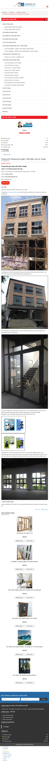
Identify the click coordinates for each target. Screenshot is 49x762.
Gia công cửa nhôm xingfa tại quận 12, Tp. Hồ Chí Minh (24, 646)
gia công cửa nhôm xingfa (13, 192)
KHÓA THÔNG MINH (8, 24)
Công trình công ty (21, 12)
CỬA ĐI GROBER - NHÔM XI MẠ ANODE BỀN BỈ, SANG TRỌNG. (21, 51)
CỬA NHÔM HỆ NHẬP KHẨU (10, 32)
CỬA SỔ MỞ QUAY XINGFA (12, 65)
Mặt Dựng (5, 111)
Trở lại (37, 509)
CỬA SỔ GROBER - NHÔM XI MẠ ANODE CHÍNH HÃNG (19, 48)
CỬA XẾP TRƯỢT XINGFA (11, 72)
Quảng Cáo (6, 154)
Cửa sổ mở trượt (7, 98)
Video (4, 758)
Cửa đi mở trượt (7, 91)
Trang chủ (4, 12)
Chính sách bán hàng (7, 715)
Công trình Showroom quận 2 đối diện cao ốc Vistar (16, 14)
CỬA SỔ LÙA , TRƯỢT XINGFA (13, 67)
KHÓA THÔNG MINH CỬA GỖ (12, 29)
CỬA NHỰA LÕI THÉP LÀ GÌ (24, 533)
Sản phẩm (11, 12)
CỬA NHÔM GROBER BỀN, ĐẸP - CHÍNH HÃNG (15, 45)
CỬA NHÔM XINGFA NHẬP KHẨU (11, 60)
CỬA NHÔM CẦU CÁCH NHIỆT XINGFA (15, 82)
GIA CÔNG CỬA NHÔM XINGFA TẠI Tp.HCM (24, 618)
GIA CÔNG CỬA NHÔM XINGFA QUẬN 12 (24, 675)
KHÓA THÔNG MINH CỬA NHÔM (13, 27)
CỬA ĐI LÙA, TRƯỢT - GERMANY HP (14, 57)
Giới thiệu (5, 748)
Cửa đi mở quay (7, 88)
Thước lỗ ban (6, 757)
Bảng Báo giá (6, 753)
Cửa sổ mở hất (6, 94)
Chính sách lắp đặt (7, 719)
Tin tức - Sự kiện (7, 755)
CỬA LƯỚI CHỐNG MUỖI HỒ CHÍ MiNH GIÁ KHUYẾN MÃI (24, 590)
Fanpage (6, 726)
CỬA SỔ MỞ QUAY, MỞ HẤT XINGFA (14, 77)
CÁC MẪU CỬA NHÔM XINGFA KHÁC (14, 85)
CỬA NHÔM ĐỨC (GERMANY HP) (11, 54)
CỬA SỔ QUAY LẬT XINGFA (12, 80)
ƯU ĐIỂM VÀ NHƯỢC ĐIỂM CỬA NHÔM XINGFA (24, 561)
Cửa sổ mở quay (7, 101)
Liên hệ (5, 760)
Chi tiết (29, 541)
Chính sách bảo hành (7, 717)
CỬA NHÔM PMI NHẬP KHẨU (10, 39)
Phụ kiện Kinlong (7, 104)
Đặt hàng (5, 182)
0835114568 (24, 133)
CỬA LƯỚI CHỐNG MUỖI (9, 42)
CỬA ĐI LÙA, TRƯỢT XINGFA (12, 70)
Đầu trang (44, 509)
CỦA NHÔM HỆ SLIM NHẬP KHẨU (11, 35)
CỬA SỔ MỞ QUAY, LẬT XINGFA (13, 63)
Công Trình (6, 752)
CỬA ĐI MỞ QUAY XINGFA (11, 75)
